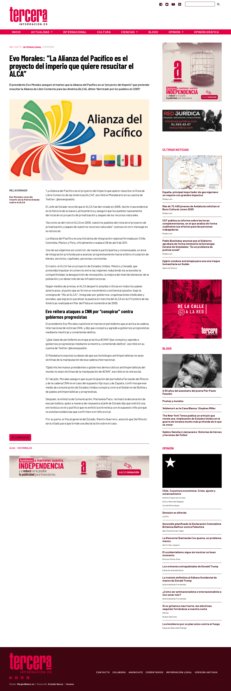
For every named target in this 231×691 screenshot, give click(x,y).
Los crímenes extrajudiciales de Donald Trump (190, 566)
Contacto (103, 672)
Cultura (104, 32)
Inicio (16, 32)
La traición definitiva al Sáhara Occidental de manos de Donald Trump (189, 579)
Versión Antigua (206, 672)
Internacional (75, 32)
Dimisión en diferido (174, 512)
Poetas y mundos (172, 401)
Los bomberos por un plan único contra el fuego (191, 623)
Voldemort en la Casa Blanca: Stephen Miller (189, 408)
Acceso (70, 684)
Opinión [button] (175, 32)
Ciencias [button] (128, 32)
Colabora (119, 672)
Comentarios (154, 672)
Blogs (153, 32)
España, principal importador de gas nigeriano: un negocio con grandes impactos (190, 194)
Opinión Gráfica (206, 32)
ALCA (12, 448)
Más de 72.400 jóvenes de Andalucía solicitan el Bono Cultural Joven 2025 (190, 208)
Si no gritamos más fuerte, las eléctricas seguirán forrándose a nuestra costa (187, 607)
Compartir (20, 437)
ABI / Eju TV (15, 47)
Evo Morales (24, 448)
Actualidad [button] (40, 32)
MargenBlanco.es (25, 684)
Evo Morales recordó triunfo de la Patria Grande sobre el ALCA (24, 199)
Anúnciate (136, 672)
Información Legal (179, 672)
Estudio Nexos (55, 684)
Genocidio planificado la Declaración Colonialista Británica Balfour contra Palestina (191, 525)
